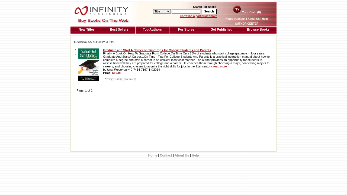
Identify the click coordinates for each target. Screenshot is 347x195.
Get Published (222, 29)
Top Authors (152, 29)
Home (229, 18)
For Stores (186, 29)
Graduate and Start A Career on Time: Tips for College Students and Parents (157, 50)
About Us (253, 18)
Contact (240, 18)
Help (265, 18)
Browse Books (258, 29)
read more (220, 66)
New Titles (87, 29)
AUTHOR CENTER (247, 23)
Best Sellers (119, 29)
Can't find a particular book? (198, 16)
